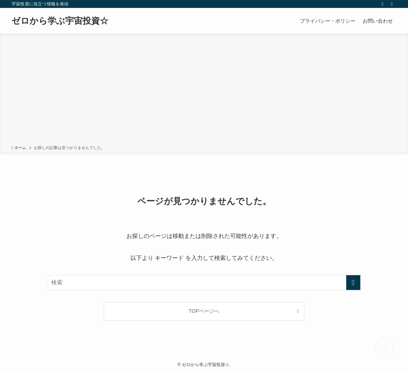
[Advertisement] (204, 90)
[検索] (391, 4)
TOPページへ (204, 311)
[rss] (382, 4)
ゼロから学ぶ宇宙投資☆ (60, 21)
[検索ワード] (204, 282)
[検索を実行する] (353, 282)
